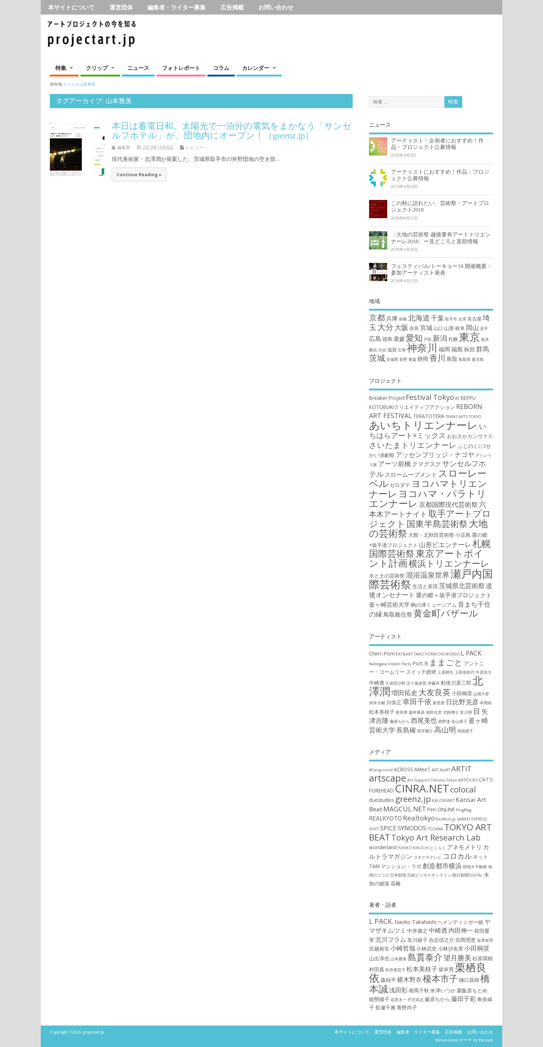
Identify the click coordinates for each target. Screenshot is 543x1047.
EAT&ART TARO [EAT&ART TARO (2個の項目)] (410, 654)
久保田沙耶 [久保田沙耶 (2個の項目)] (395, 683)
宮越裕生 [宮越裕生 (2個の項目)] (379, 948)
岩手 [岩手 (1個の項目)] (484, 328)
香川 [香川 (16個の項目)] (437, 358)
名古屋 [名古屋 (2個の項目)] (474, 318)
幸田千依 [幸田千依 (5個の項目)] (417, 701)
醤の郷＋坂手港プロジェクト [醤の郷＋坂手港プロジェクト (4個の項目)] (454, 595)
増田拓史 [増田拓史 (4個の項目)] (404, 692)
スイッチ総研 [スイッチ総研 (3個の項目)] (421, 671)
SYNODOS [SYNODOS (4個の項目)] (412, 828)
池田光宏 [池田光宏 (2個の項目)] (434, 712)
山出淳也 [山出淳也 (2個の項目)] (379, 958)
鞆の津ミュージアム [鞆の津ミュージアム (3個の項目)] (434, 604)
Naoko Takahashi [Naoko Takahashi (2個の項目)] (415, 921)
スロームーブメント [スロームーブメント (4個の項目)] (411, 475)
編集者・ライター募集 (176, 7)
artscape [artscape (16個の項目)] (387, 777)
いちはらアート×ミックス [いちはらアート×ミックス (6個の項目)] (427, 430)
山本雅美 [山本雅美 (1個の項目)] (399, 958)
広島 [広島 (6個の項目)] (375, 338)
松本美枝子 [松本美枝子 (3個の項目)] (382, 711)
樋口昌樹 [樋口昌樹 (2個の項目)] (469, 979)
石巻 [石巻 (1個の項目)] (402, 350)
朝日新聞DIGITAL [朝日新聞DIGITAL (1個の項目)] (467, 875)
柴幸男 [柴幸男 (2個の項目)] (402, 712)
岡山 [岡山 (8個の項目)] (472, 327)
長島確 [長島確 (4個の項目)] (406, 729)
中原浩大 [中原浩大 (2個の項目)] (484, 672)
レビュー (194, 147)
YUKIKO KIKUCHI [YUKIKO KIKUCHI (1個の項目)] (413, 847)
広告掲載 (232, 7)
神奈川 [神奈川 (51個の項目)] (422, 347)
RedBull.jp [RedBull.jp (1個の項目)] (446, 819)
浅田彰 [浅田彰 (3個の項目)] (398, 990)
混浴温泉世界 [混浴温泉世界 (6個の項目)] (427, 575)
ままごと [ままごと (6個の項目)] (446, 662)
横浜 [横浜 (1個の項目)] (373, 350)
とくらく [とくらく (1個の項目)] (438, 847)
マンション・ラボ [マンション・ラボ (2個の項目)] (401, 866)
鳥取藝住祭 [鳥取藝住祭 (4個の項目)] (397, 614)
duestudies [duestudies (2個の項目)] (381, 799)
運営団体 (121, 7)
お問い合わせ (275, 7)
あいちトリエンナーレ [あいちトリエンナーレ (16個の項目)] (423, 425)
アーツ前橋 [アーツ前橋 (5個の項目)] (394, 463)
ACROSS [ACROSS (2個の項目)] (403, 769)
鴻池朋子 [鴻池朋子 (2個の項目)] (465, 730)
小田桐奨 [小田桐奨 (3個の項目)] (462, 693)
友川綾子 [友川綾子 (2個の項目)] (417, 939)
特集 (60, 67)
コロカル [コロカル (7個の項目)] (457, 856)
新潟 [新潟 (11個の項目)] (440, 338)
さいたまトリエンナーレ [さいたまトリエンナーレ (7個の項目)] (413, 445)
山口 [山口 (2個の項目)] (438, 328)
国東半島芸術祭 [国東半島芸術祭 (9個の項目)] (437, 524)
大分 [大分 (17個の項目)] (385, 326)
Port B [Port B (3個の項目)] (420, 663)
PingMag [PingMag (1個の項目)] (463, 809)
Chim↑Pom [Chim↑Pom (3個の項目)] (382, 653)
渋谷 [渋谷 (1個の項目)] (382, 350)
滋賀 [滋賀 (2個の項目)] (392, 349)
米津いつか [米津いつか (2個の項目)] (443, 990)
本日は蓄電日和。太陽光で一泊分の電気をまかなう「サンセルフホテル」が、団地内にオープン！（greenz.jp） (232, 130)
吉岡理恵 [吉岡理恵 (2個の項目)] (465, 939)
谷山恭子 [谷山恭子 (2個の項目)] (459, 721)
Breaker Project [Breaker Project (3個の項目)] (387, 397)
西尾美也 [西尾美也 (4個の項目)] (424, 720)
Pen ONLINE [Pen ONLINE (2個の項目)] (441, 809)
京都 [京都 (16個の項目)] (377, 317)
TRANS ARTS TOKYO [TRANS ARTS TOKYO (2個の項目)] (463, 416)
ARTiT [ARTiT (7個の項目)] (461, 768)
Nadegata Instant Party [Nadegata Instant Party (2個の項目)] (390, 663)
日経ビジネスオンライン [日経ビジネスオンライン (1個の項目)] (429, 875)
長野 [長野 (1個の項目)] (403, 359)
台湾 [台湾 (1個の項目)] (462, 319)
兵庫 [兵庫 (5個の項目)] (392, 318)
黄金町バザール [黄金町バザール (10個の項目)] (445, 613)
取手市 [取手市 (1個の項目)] (451, 319)
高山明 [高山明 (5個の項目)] (445, 730)
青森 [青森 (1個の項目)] (412, 359)
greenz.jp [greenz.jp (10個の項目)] (413, 798)
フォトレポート (181, 67)
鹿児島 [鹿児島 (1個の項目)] (478, 359)
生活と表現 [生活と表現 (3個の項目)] (425, 586)
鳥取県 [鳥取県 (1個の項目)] (465, 359)
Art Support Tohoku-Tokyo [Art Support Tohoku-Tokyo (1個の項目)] (432, 780)
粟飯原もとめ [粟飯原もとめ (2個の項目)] (472, 990)
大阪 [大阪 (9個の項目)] (401, 327)
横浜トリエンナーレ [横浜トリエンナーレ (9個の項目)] (449, 563)
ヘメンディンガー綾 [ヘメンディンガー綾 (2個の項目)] (460, 921)
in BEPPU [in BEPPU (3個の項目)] (465, 397)
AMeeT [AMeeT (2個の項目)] (422, 769)
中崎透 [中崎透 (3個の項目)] (376, 682)
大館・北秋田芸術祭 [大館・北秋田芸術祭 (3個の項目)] (431, 534)
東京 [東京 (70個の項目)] (469, 337)
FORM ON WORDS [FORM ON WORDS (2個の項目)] (442, 654)
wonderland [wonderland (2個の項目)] (383, 847)
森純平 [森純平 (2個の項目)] (388, 979)
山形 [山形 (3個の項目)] (449, 327)
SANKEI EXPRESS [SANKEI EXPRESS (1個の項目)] (472, 819)
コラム (221, 67)
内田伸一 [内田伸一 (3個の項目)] (460, 930)
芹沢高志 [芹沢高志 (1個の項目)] (416, 999)
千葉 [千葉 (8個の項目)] (437, 317)
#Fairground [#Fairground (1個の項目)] (381, 769)
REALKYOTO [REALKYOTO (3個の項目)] (385, 818)
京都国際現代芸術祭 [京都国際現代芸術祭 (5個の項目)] (448, 504)
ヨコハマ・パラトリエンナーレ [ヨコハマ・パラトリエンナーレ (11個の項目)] (427, 498)
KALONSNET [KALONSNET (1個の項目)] (443, 800)
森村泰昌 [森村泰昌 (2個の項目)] (417, 712)
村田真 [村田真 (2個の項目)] (376, 969)
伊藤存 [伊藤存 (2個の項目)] (434, 683)
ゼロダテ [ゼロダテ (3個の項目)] (400, 484)
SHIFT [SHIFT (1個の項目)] (374, 828)
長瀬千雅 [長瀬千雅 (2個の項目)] (385, 1007)
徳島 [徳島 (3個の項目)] (388, 338)
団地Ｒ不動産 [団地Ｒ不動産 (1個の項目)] (475, 866)
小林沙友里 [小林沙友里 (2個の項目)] (450, 948)
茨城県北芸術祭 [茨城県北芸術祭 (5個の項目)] (462, 585)
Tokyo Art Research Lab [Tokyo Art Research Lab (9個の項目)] (435, 837)
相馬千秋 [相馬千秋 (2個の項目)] (419, 990)
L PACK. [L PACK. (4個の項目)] (472, 653)
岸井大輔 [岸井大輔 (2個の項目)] (377, 702)
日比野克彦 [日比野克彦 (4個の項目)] (462, 701)
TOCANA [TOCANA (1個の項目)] (435, 828)
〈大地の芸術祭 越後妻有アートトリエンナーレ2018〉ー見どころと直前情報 (441, 237)
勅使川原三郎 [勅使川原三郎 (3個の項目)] (456, 682)
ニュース (138, 67)
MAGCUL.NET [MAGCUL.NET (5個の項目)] (404, 808)
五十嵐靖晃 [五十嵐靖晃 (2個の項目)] (417, 683)
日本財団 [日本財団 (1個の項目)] (398, 875)
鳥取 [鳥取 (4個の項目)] (452, 359)
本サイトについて (71, 7)
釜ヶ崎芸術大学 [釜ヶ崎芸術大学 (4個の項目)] (389, 605)
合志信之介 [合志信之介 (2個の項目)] (441, 939)
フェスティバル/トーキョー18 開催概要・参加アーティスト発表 (441, 269)
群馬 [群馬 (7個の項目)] (482, 349)
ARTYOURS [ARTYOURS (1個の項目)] (468, 780)
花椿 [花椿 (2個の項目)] (396, 883)
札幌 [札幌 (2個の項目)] (453, 339)
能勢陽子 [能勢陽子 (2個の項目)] (379, 999)
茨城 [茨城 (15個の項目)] (377, 358)
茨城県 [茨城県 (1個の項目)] (392, 359)
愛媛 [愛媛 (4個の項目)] (399, 339)
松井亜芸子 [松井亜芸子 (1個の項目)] (395, 969)
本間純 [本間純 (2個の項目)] (486, 702)
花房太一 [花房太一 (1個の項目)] (399, 999)
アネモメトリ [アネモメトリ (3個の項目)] (464, 847)
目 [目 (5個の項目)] (476, 711)
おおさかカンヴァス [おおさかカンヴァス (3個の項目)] (470, 436)
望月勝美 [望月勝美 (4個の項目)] (457, 958)
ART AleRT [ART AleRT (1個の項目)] (441, 769)
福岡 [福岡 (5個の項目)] (444, 349)
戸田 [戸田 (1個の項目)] (428, 339)
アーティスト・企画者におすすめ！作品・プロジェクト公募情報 (437, 143)
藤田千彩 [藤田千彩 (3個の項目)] (463, 999)
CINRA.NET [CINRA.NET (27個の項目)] (422, 788)
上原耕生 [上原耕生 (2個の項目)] (445, 672)
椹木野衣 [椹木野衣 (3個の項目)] (409, 979)
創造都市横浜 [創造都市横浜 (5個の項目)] (442, 865)
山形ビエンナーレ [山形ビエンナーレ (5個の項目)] (445, 544)
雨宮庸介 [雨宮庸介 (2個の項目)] (425, 730)
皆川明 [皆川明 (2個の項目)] (466, 712)
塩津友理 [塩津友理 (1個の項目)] (485, 940)
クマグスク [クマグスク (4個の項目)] (426, 464)
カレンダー (255, 67)
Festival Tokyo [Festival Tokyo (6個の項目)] (430, 397)
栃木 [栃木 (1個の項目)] (485, 339)
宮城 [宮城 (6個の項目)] (426, 327)
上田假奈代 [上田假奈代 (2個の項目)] (465, 672)
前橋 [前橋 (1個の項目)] (403, 319)
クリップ (97, 67)
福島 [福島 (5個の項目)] (457, 349)
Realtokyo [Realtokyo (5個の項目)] (419, 817)
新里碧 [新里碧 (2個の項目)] (439, 702)
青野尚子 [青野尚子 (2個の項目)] (407, 1007)
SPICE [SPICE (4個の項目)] (388, 828)
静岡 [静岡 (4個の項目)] (422, 359)
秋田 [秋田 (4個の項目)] (469, 349)
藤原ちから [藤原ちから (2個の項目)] (400, 721)
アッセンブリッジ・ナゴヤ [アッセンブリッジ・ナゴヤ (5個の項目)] (435, 454)
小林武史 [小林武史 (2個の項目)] (426, 948)
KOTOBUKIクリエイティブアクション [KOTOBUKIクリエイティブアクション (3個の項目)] (412, 407)
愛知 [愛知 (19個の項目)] (414, 337)
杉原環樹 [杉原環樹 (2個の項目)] (482, 958)
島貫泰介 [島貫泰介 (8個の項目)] (425, 957)
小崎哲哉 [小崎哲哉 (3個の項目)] (403, 948)
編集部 (123, 147)
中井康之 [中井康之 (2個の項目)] (417, 930)
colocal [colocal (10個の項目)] (463, 789)
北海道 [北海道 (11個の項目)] (419, 318)
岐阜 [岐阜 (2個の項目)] (460, 328)
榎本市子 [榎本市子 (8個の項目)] (440, 978)
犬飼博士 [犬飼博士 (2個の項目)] (451, 712)
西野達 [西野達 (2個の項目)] (444, 721)
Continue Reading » (139, 174)
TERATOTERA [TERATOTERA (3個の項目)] (428, 416)
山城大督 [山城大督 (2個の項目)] (481, 693)
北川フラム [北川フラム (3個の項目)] (390, 939)
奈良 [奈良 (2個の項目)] (414, 328)
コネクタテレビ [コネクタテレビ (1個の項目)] (427, 857)
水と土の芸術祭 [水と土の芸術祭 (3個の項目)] (387, 575)
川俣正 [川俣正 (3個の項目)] (393, 702)
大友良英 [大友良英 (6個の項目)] (435, 691)
